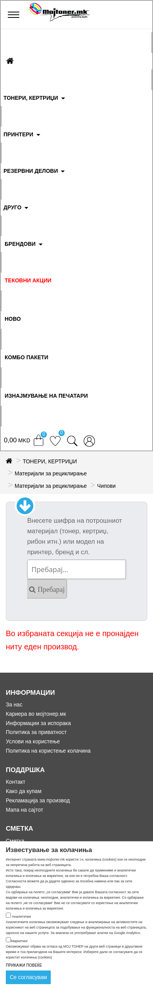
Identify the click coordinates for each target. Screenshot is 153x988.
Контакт (15, 782)
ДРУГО (12, 207)
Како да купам (23, 791)
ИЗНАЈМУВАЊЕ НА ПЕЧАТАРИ (46, 396)
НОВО (13, 319)
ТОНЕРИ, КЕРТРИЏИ (30, 98)
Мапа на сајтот (24, 810)
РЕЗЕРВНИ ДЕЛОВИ (30, 171)
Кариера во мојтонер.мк (36, 714)
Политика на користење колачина (48, 751)
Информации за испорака (38, 723)
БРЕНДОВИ (20, 244)
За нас (14, 704)
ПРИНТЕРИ (18, 134)
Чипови (106, 486)
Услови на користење (33, 741)
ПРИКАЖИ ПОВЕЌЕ (24, 965)
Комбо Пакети (26, 357)
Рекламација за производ (38, 800)
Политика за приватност (36, 732)
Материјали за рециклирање (51, 473)
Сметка (15, 841)
